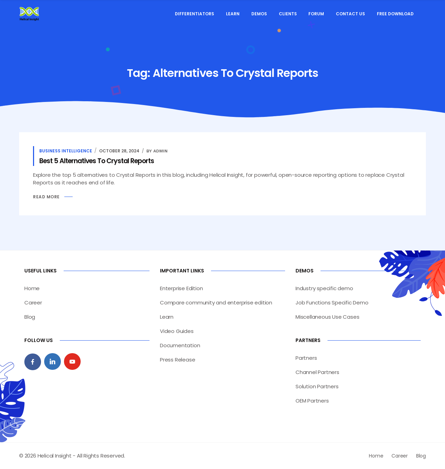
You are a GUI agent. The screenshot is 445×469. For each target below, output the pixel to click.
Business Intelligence (65, 151)
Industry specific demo (324, 288)
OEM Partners (312, 400)
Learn (233, 14)
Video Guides (177, 331)
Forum (316, 14)
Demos (259, 14)
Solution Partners (317, 386)
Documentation (180, 345)
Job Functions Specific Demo (332, 302)
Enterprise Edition (181, 288)
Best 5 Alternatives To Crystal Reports (96, 161)
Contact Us (350, 14)
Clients (288, 14)
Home (32, 288)
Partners (306, 357)
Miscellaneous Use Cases (327, 316)
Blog (29, 316)
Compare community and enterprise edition (216, 302)
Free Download (395, 14)
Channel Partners (317, 372)
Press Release (177, 359)
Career (33, 302)
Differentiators (194, 14)
